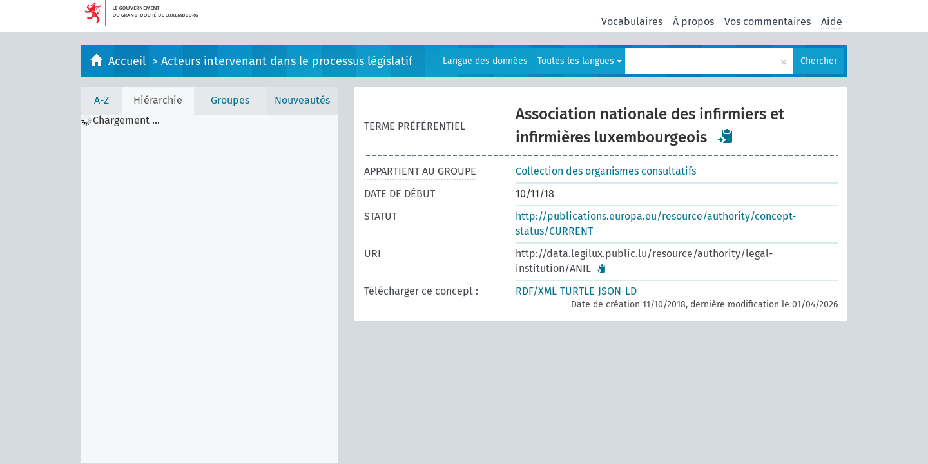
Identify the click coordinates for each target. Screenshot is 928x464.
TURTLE (577, 291)
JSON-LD (617, 291)
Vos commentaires (767, 21)
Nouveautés (302, 100)
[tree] (209, 289)
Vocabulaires (631, 21)
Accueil (128, 61)
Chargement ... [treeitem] (126, 120)
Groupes (230, 100)
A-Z (101, 100)
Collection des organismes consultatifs (606, 171)
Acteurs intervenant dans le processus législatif (286, 61)
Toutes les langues (579, 60)
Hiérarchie (157, 100)
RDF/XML (536, 291)
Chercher (818, 60)
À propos (693, 21)
